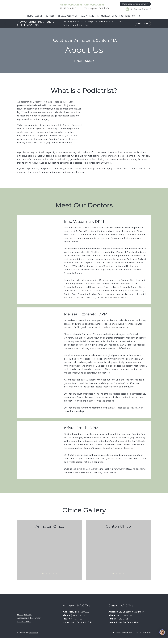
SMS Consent (24, 621)
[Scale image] (50, 550)
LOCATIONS (124, 16)
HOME (30, 16)
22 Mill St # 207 (68, 8)
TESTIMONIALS (103, 16)
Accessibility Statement (29, 618)
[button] (135, 4)
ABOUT (38, 16)
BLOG (114, 16)
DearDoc (33, 632)
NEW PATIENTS (87, 16)
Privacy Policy (24, 614)
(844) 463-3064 (76, 619)
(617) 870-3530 (78, 615)
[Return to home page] (34, 6)
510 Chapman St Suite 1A (97, 8)
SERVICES (50, 16)
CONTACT (136, 16)
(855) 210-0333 (120, 619)
